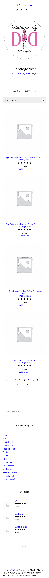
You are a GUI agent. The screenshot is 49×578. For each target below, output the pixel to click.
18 (27, 385)
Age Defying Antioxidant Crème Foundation (24, 157)
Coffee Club (8, 462)
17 (22, 385)
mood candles (9, 476)
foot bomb (8, 445)
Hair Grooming (9, 466)
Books (5, 452)
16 (18, 385)
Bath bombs (9, 442)
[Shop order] (24, 100)
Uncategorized (24, 73)
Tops (6, 459)
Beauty (5, 439)
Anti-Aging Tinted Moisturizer (24, 360)
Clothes (6, 455)
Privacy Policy (11, 570)
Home (13, 73)
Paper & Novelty (10, 472)
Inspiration (7, 469)
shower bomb (9, 449)
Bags (5, 435)
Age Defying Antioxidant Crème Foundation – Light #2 (24, 292)
